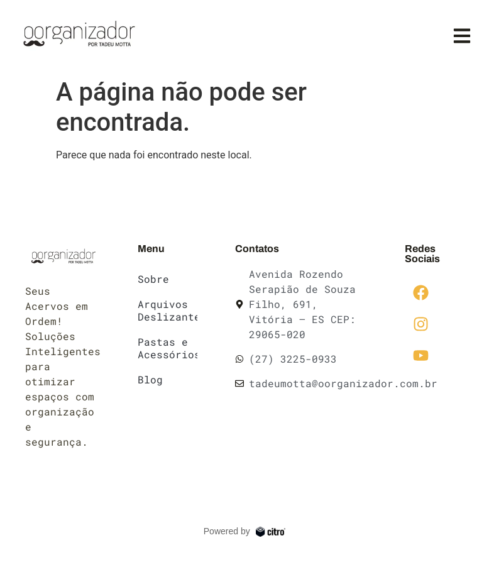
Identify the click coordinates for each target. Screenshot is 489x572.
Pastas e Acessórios (167, 348)
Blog (150, 379)
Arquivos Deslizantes (167, 310)
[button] (462, 36)
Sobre (153, 278)
